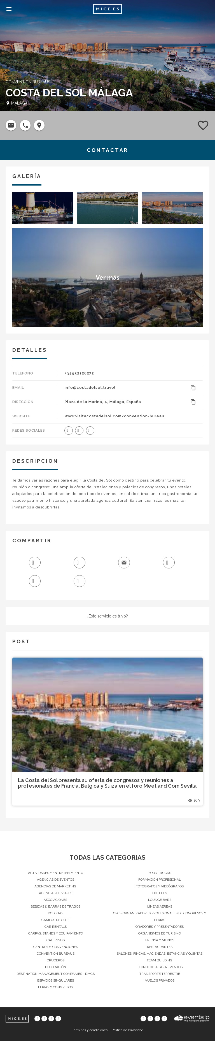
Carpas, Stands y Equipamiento (55, 933)
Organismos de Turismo (159, 933)
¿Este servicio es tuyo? (107, 616)
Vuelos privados (159, 980)
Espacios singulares (55, 980)
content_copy (193, 387)
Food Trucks (159, 873)
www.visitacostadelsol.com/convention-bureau (114, 416)
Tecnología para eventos (160, 967)
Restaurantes (159, 947)
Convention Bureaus (55, 954)
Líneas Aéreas (159, 906)
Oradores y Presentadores (159, 927)
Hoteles (159, 893)
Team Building (159, 960)
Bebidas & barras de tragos (55, 906)
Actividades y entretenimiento (55, 873)
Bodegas (55, 913)
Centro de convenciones (55, 947)
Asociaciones (55, 900)
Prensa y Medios (159, 940)
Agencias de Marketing (55, 886)
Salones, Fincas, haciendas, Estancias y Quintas (159, 954)
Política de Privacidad (127, 1030)
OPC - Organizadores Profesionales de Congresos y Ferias (159, 916)
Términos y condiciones (90, 1030)
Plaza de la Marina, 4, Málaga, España (103, 402)
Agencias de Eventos (55, 880)
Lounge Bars (159, 900)
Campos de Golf (55, 920)
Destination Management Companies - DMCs (56, 974)
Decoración (55, 967)
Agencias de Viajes (55, 893)
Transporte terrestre (159, 974)
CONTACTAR (107, 150)
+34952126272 (79, 373)
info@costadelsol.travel (90, 387)
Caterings (55, 940)
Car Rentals (56, 927)
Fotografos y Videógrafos (160, 886)
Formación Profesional (159, 880)
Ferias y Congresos (55, 987)
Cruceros (55, 960)
